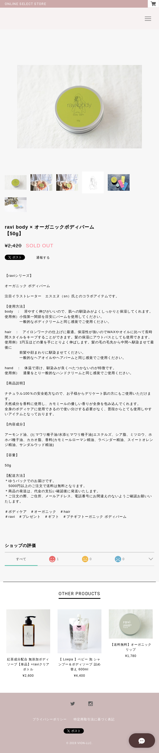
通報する (43, 257)
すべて (21, 559)
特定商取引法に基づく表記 (94, 719)
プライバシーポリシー (50, 719)
